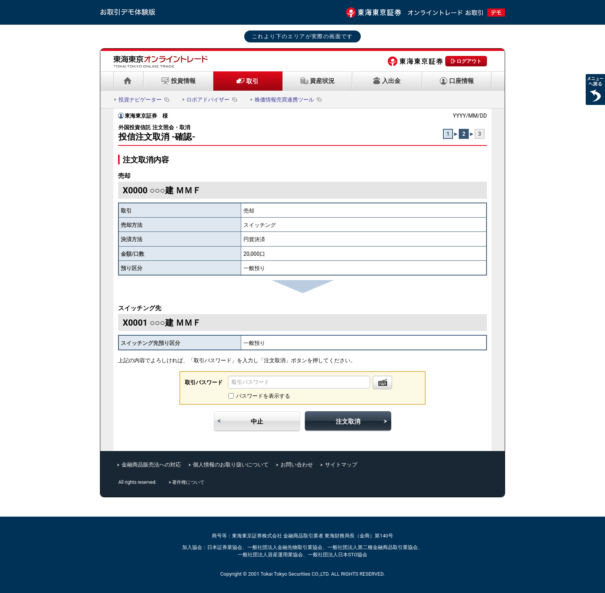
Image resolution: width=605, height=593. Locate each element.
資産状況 (322, 80)
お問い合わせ (297, 464)
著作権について (189, 482)
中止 (257, 421)
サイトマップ (341, 464)
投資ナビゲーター (144, 99)
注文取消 (348, 421)
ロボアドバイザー (212, 99)
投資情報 (183, 80)
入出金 (391, 80)
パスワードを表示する (263, 396)
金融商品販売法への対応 (151, 464)
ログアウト (469, 61)
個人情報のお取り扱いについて (231, 464)
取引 (252, 81)
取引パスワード (204, 382)
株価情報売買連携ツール (289, 99)
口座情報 (461, 80)
